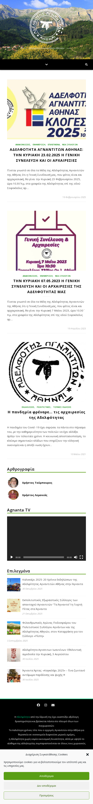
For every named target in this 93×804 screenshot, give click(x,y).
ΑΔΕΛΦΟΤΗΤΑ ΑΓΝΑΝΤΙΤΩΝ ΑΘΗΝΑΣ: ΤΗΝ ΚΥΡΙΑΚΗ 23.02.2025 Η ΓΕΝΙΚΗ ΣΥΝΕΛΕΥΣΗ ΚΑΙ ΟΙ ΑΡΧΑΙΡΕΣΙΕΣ (46, 155)
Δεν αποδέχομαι (46, 785)
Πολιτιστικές (44, 407)
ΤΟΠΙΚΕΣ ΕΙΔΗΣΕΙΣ (62, 407)
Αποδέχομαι (47, 775)
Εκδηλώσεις (28, 407)
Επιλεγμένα (54, 144)
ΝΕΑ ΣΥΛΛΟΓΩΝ (70, 144)
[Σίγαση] (75, 557)
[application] (46, 538)
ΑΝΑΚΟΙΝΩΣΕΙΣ (22, 144)
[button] (87, 754)
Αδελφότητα (23, 716)
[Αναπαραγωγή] (11, 557)
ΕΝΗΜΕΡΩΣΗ (39, 144)
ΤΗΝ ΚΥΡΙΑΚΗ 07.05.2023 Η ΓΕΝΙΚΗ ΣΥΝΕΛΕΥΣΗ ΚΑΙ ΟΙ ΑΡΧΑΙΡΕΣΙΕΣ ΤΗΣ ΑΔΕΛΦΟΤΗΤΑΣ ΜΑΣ (46, 286)
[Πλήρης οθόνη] (81, 557)
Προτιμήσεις (46, 795)
